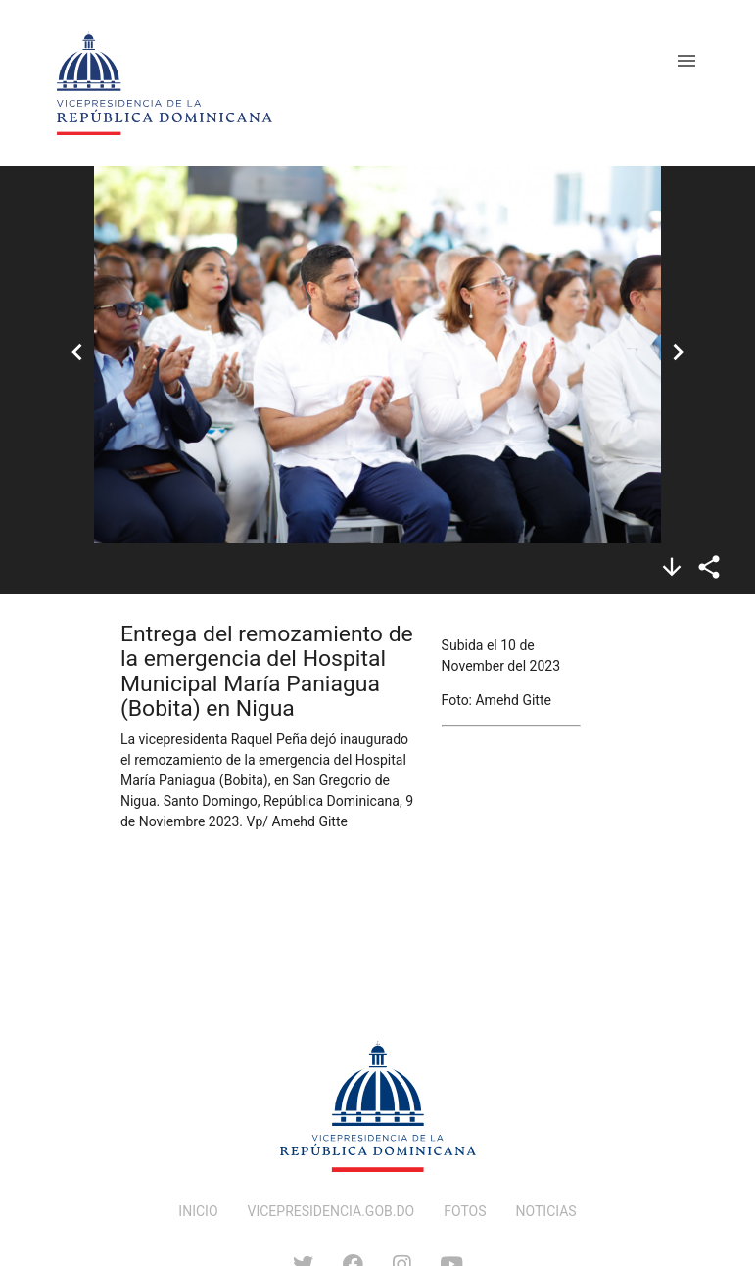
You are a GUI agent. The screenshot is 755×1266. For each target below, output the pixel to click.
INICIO (197, 1211)
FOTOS (465, 1211)
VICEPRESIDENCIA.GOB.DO (331, 1211)
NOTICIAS (546, 1211)
